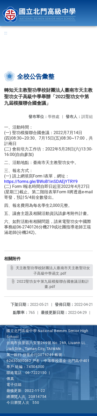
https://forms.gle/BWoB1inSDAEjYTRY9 (41, 181)
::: (5, 32)
